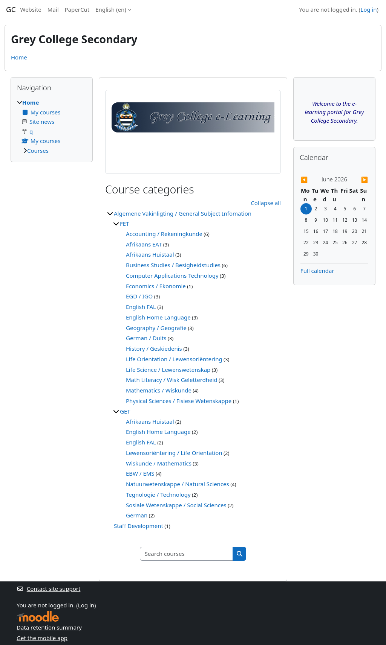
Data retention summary (49, 627)
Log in (368, 9)
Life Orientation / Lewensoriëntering (174, 359)
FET (124, 223)
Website (30, 9)
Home (19, 57)
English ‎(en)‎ (110, 9)
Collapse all (266, 203)
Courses (38, 150)
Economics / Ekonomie (156, 286)
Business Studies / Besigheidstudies (173, 265)
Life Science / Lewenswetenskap (168, 369)
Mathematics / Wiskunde (158, 390)
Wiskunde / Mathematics (158, 463)
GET (125, 411)
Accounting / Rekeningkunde (164, 233)
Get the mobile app (42, 638)
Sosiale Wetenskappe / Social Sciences (176, 505)
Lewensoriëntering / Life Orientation (174, 452)
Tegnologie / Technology (158, 494)
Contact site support (48, 588)
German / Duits (146, 338)
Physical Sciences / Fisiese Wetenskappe (179, 401)
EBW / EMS (140, 473)
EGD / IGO (139, 296)
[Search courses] (186, 554)
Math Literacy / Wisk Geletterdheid (172, 379)
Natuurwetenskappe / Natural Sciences (177, 484)
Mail (53, 9)
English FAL (141, 306)
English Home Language (158, 317)
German (136, 515)
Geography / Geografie (156, 328)
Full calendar (317, 270)
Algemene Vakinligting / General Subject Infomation (182, 213)
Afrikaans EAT (144, 244)
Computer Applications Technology (172, 275)
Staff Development (138, 525)
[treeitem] (51, 126)
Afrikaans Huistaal (150, 254)
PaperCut (77, 9)
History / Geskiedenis (154, 348)
